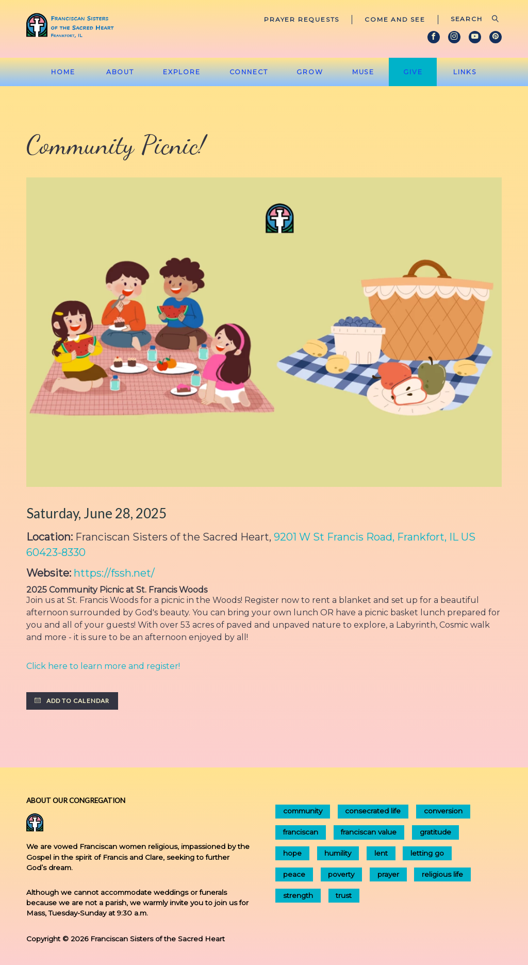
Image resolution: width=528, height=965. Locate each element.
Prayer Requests (301, 19)
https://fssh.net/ (114, 573)
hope (292, 853)
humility (337, 853)
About (120, 72)
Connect (248, 72)
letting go (427, 853)
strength (298, 895)
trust (344, 895)
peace (294, 874)
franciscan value (369, 832)
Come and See (395, 19)
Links (464, 72)
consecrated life (373, 811)
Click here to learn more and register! (103, 666)
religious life (442, 874)
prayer (388, 874)
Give (413, 72)
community (302, 811)
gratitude (435, 832)
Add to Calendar (72, 701)
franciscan (300, 832)
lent (381, 853)
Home (63, 72)
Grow (309, 72)
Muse (363, 72)
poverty (341, 874)
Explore (182, 72)
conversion (443, 811)
